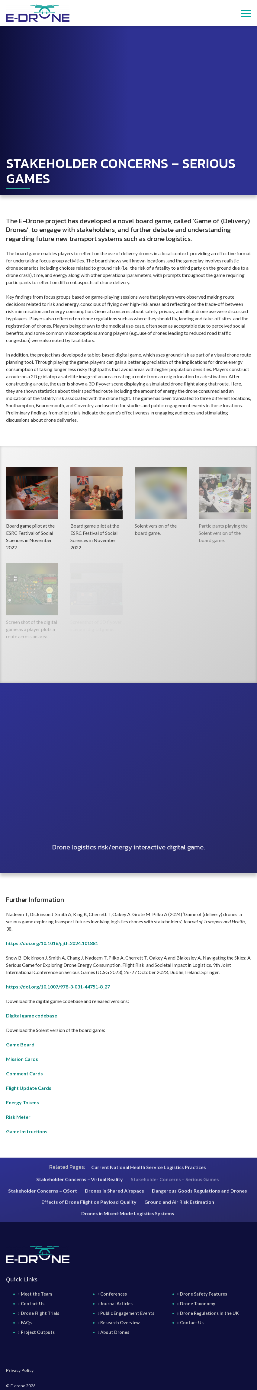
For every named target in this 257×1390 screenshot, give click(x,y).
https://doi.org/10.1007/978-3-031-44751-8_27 (58, 986)
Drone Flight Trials (40, 1313)
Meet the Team (36, 1293)
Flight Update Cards (28, 1088)
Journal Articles (116, 1303)
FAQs (26, 1322)
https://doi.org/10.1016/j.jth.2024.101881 (52, 943)
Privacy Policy (20, 1370)
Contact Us (32, 1303)
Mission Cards (22, 1059)
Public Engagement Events (127, 1313)
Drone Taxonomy (197, 1303)
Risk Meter (18, 1117)
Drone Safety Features (203, 1293)
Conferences (113, 1293)
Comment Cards (24, 1073)
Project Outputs (38, 1332)
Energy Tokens (22, 1102)
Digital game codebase (31, 1015)
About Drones (114, 1332)
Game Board (20, 1044)
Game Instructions (26, 1131)
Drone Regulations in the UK (209, 1313)
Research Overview (120, 1322)
